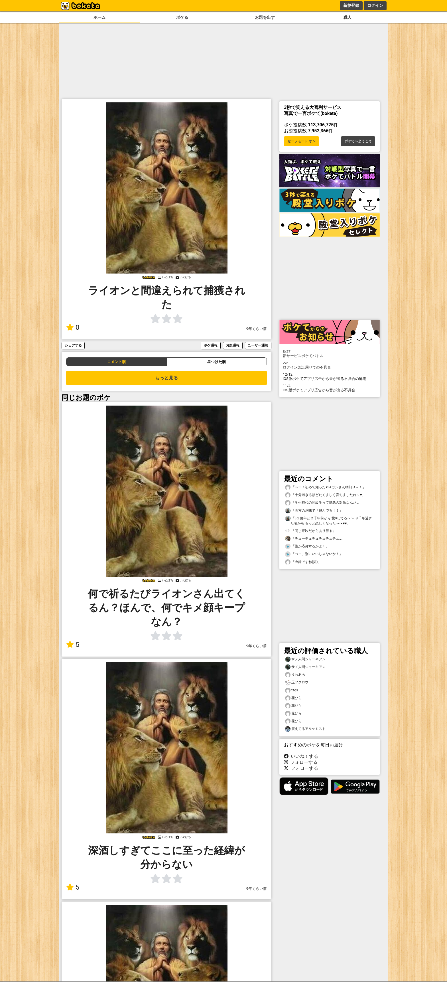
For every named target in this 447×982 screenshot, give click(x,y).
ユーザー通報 (258, 345)
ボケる (182, 17)
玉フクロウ (296, 682)
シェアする (73, 345)
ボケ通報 (211, 345)
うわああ (295, 674)
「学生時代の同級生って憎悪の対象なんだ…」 (323, 502)
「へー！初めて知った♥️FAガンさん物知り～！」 (325, 487)
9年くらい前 (256, 329)
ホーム (99, 17)
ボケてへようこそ (358, 141)
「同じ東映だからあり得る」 (310, 531)
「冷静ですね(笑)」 (303, 562)
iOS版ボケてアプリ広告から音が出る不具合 (329, 388)
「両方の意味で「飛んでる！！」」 (315, 510)
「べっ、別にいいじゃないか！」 (314, 554)
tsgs (291, 690)
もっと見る (166, 377)
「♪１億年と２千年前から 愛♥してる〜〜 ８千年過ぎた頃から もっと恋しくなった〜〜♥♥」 (328, 520)
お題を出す (265, 17)
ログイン (375, 5)
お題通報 (232, 345)
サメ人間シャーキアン (305, 659)
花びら (293, 698)
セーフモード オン (301, 141)
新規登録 (351, 5)
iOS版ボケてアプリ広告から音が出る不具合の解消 (329, 376)
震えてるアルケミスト (305, 729)
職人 (347, 17)
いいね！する (301, 756)
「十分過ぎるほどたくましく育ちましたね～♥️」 (325, 495)
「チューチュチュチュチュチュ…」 (315, 538)
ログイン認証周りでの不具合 (329, 365)
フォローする (301, 762)
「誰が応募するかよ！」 (307, 546)
